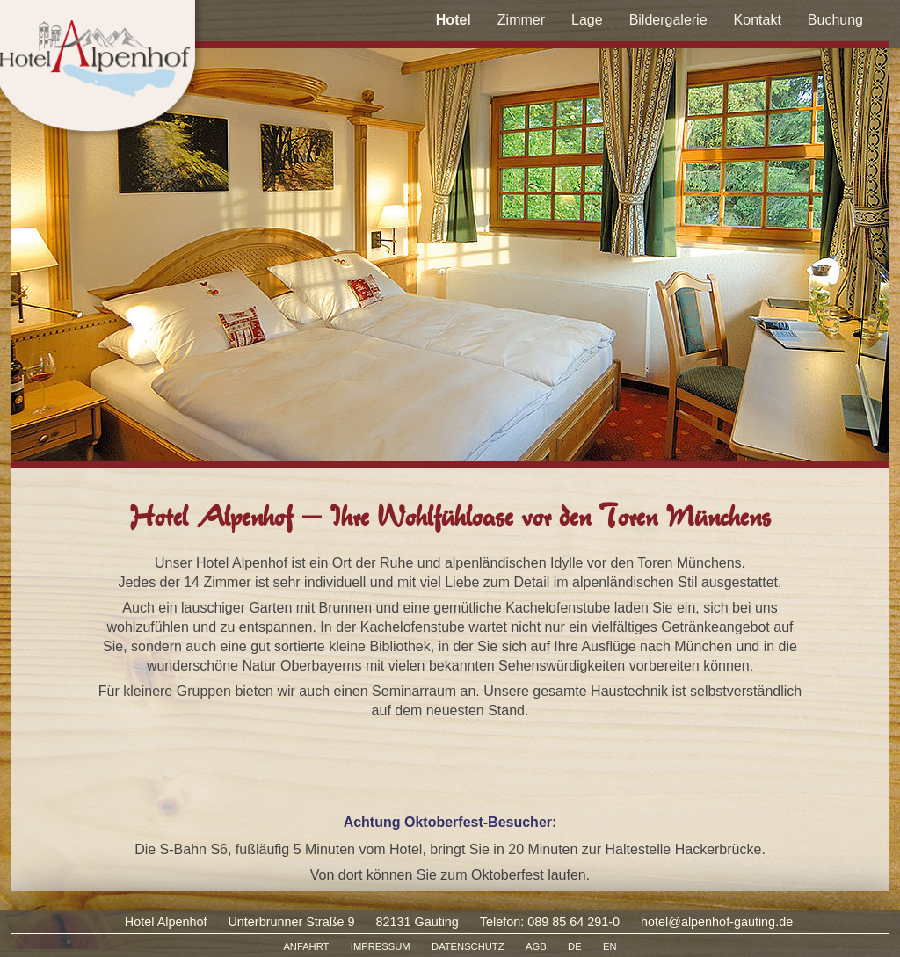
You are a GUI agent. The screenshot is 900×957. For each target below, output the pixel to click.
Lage (587, 19)
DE (575, 946)
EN (610, 946)
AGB (536, 946)
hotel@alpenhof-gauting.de (717, 922)
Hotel (453, 19)
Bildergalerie (668, 19)
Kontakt (757, 19)
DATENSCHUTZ (468, 946)
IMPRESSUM (380, 946)
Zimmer (521, 19)
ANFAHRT (306, 946)
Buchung (835, 19)
